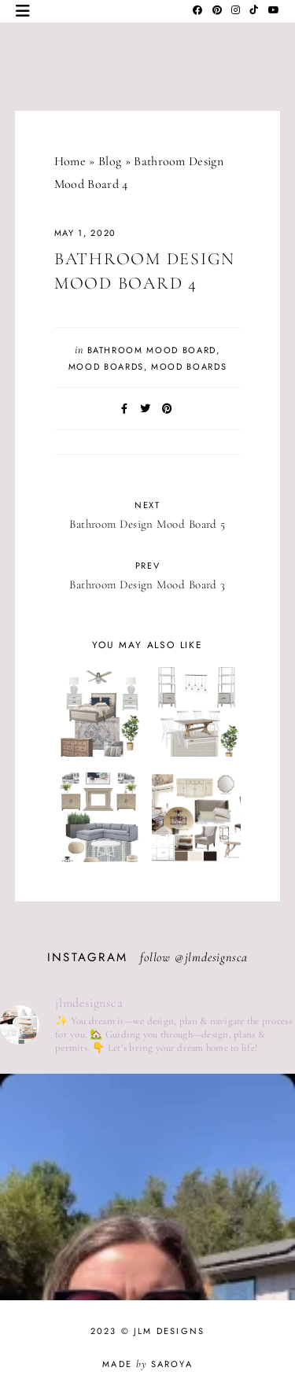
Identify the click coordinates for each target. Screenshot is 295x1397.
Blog (109, 161)
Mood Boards (106, 366)
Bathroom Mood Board (151, 350)
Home (70, 161)
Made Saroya (147, 1364)
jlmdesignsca (217, 957)
